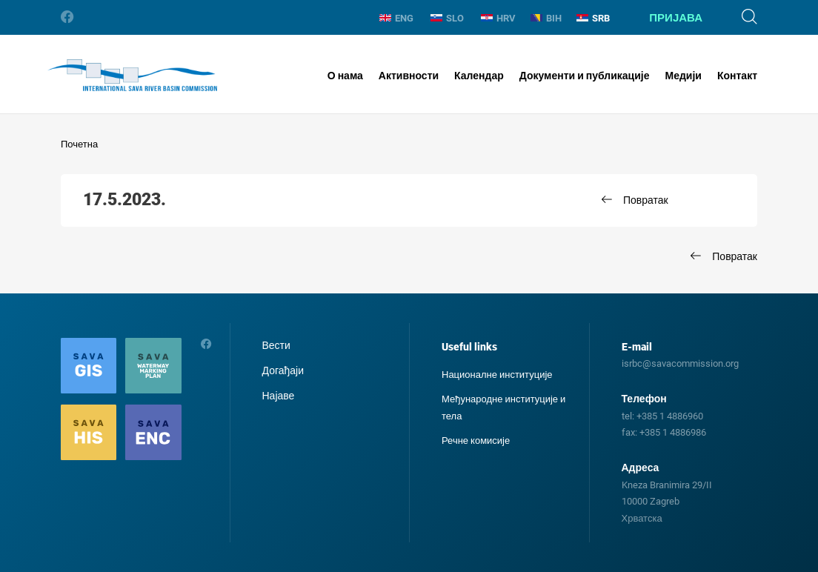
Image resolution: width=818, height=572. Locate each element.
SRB (593, 18)
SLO (447, 18)
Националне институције (497, 374)
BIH (546, 18)
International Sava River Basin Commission (132, 75)
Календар (479, 76)
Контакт (737, 76)
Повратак (645, 200)
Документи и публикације (584, 76)
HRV (498, 18)
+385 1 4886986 (672, 432)
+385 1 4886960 (669, 416)
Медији (683, 76)
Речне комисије (476, 440)
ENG (396, 18)
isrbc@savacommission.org (680, 363)
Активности (409, 76)
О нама (345, 76)
